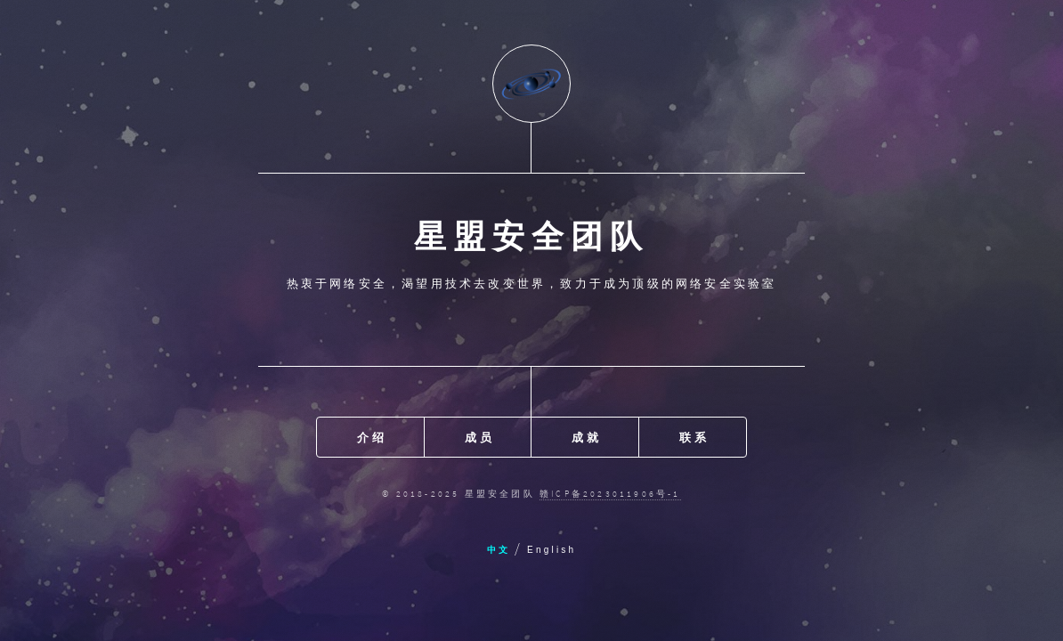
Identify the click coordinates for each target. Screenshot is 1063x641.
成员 (479, 437)
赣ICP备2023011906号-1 (610, 494)
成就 (586, 437)
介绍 (371, 437)
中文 (498, 550)
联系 (693, 437)
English (551, 550)
